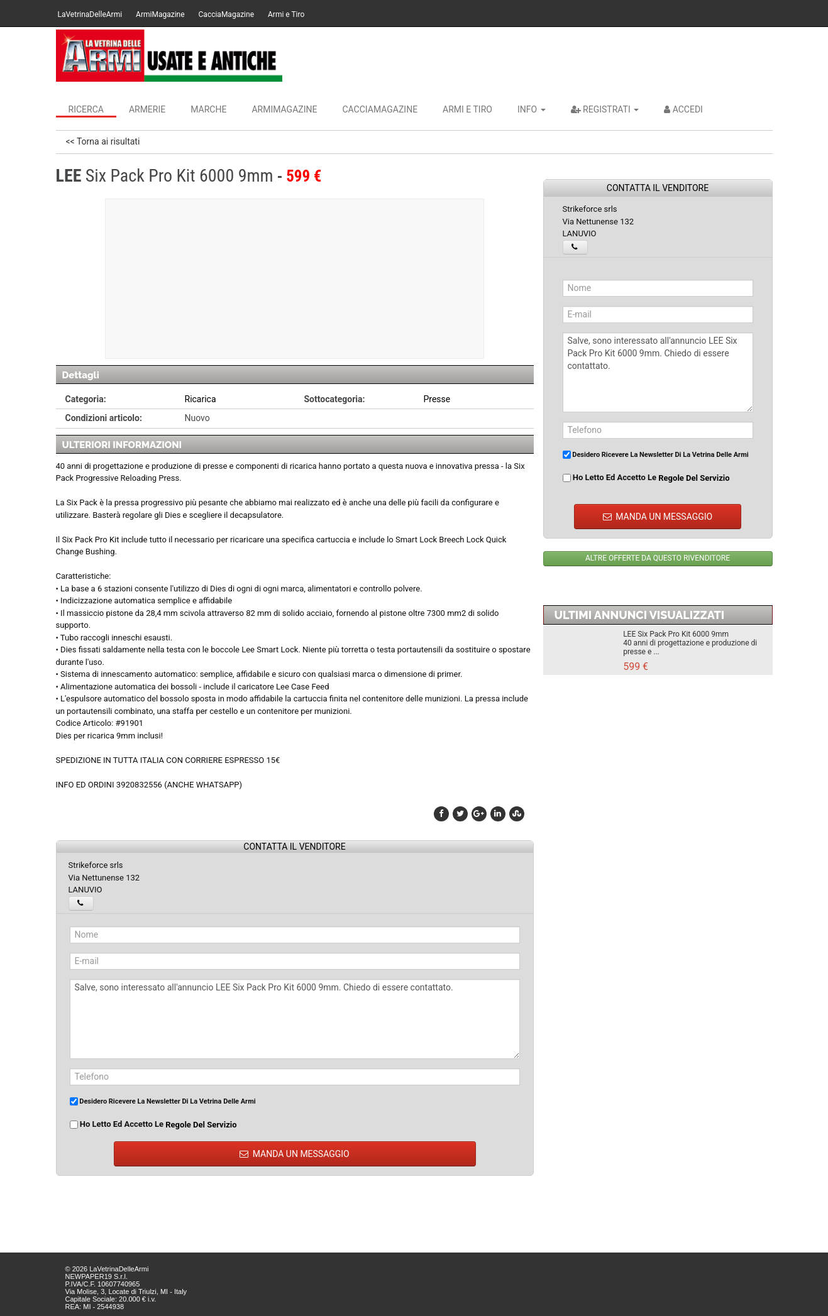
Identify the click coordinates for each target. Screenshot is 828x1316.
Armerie (147, 109)
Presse (437, 399)
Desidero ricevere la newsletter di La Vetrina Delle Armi (163, 1101)
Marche (208, 109)
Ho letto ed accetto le (153, 1124)
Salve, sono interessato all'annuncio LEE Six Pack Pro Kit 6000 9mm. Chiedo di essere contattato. (295, 1019)
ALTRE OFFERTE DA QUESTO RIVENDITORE (657, 558)
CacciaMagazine (226, 14)
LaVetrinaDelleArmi (90, 14)
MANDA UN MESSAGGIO (295, 1154)
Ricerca (86, 109)
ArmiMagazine (160, 14)
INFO (531, 109)
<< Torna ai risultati (103, 141)
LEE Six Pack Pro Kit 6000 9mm (676, 634)
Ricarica (200, 399)
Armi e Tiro (286, 14)
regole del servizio (200, 1124)
